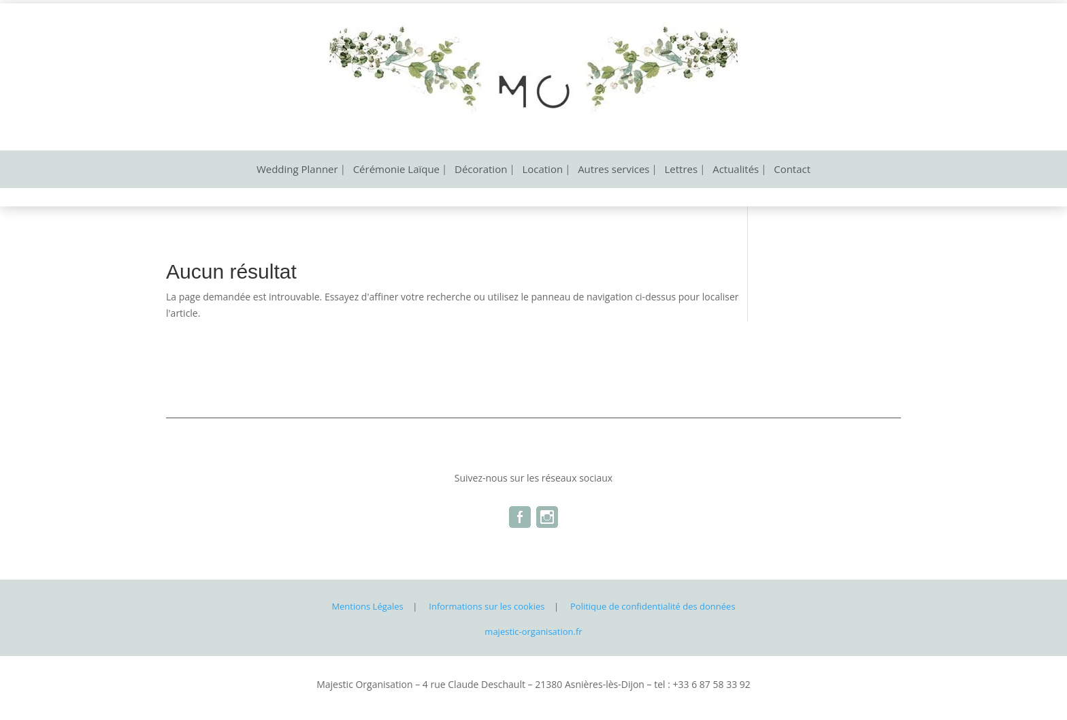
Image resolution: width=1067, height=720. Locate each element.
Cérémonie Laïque (396, 170)
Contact (792, 170)
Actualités (735, 170)
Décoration (481, 170)
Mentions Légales (367, 606)
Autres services (613, 170)
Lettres (681, 170)
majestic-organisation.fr (533, 631)
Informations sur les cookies (486, 606)
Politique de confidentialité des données (653, 606)
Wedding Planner (297, 170)
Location (542, 170)
